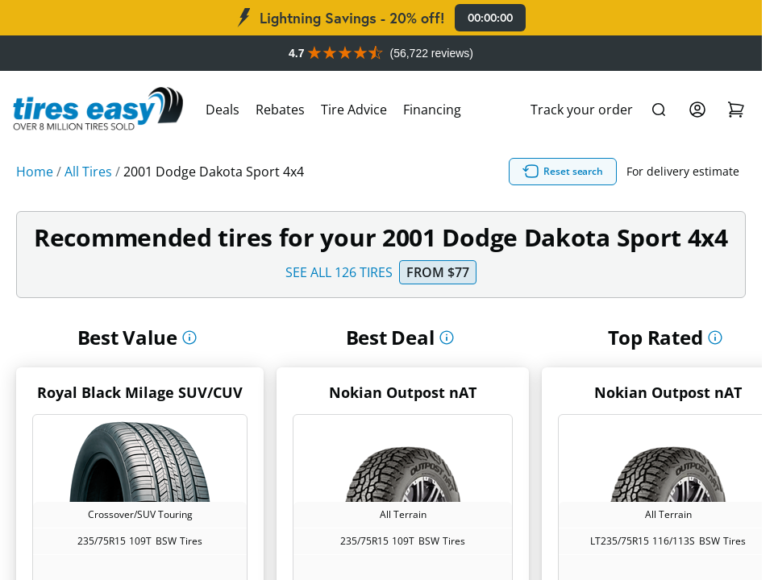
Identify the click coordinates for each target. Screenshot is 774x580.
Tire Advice (354, 109)
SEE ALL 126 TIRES (339, 272)
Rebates (280, 109)
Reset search (562, 172)
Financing (432, 109)
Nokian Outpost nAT (402, 392)
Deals (222, 109)
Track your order (582, 109)
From (437, 272)
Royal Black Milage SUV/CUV (140, 392)
